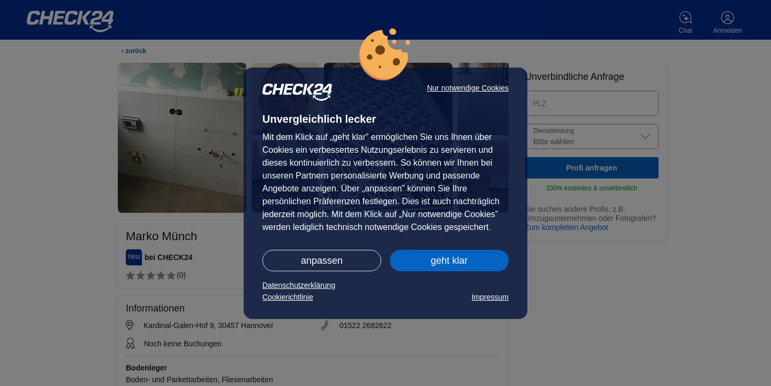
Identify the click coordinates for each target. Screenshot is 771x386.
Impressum (490, 297)
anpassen (322, 260)
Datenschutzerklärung (298, 285)
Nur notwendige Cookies (468, 88)
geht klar (448, 260)
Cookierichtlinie (287, 297)
